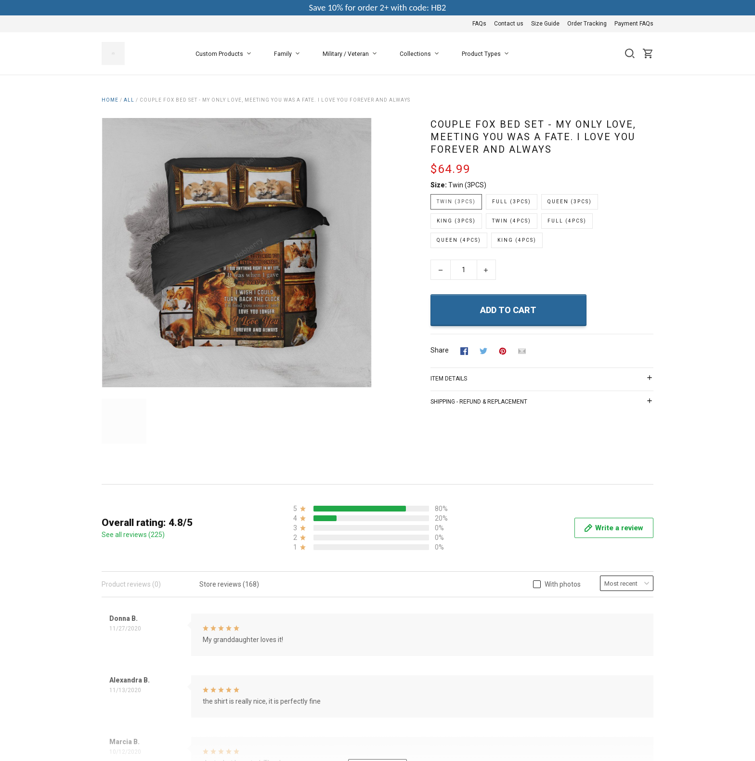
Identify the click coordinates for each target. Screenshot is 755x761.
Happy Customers (316, 704)
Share (439, 350)
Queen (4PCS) (459, 240)
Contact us (508, 23)
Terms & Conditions (319, 639)
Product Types (487, 54)
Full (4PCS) (566, 220)
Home (110, 100)
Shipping (302, 678)
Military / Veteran (351, 54)
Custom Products (225, 54)
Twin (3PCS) (467, 185)
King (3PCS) (456, 220)
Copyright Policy (313, 691)
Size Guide (545, 23)
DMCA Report (632, 735)
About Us (303, 626)
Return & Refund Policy (324, 665)
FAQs (479, 23)
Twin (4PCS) (511, 220)
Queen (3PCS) (569, 201)
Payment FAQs (633, 23)
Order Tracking (587, 23)
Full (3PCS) (511, 201)
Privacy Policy (310, 652)
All (129, 100)
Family (288, 54)
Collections (421, 54)
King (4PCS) (516, 240)
